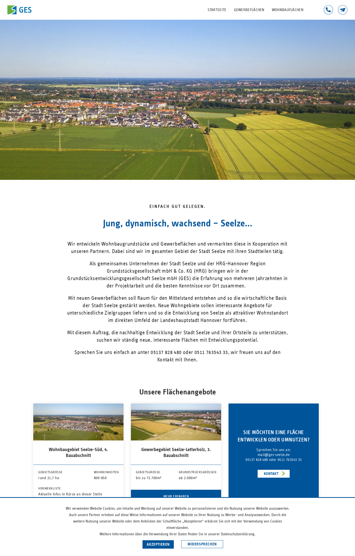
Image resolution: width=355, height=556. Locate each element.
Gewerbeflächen (249, 10)
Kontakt (342, 10)
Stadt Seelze (183, 264)
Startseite (217, 10)
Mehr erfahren (176, 496)
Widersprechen (202, 544)
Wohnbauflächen (287, 10)
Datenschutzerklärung (237, 534)
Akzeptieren (158, 544)
